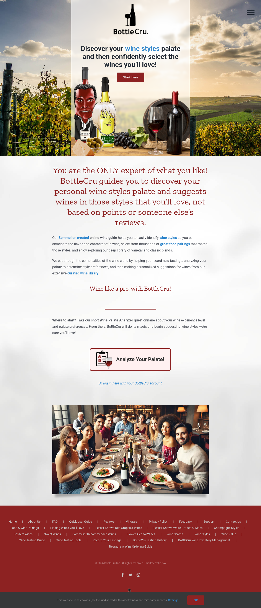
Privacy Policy (158, 521)
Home (13, 521)
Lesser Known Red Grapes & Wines (118, 528)
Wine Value (228, 534)
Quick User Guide (80, 521)
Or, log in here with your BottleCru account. (130, 383)
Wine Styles (202, 534)
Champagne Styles (226, 528)
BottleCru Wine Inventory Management (204, 540)
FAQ (55, 521)
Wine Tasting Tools (68, 540)
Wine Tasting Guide (32, 540)
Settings (174, 600)
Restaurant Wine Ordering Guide (130, 546)
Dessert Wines (23, 534)
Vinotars (131, 521)
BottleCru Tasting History (150, 540)
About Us (34, 521)
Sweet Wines (52, 534)
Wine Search (175, 534)
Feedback (185, 521)
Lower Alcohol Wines (141, 534)
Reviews (108, 521)
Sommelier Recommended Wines (94, 534)
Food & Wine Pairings (24, 528)
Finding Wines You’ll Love (67, 528)
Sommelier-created (74, 238)
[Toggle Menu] (250, 12)
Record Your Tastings (107, 540)
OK (196, 600)
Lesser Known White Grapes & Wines (177, 528)
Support (209, 521)
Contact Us (233, 521)
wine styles (142, 48)
